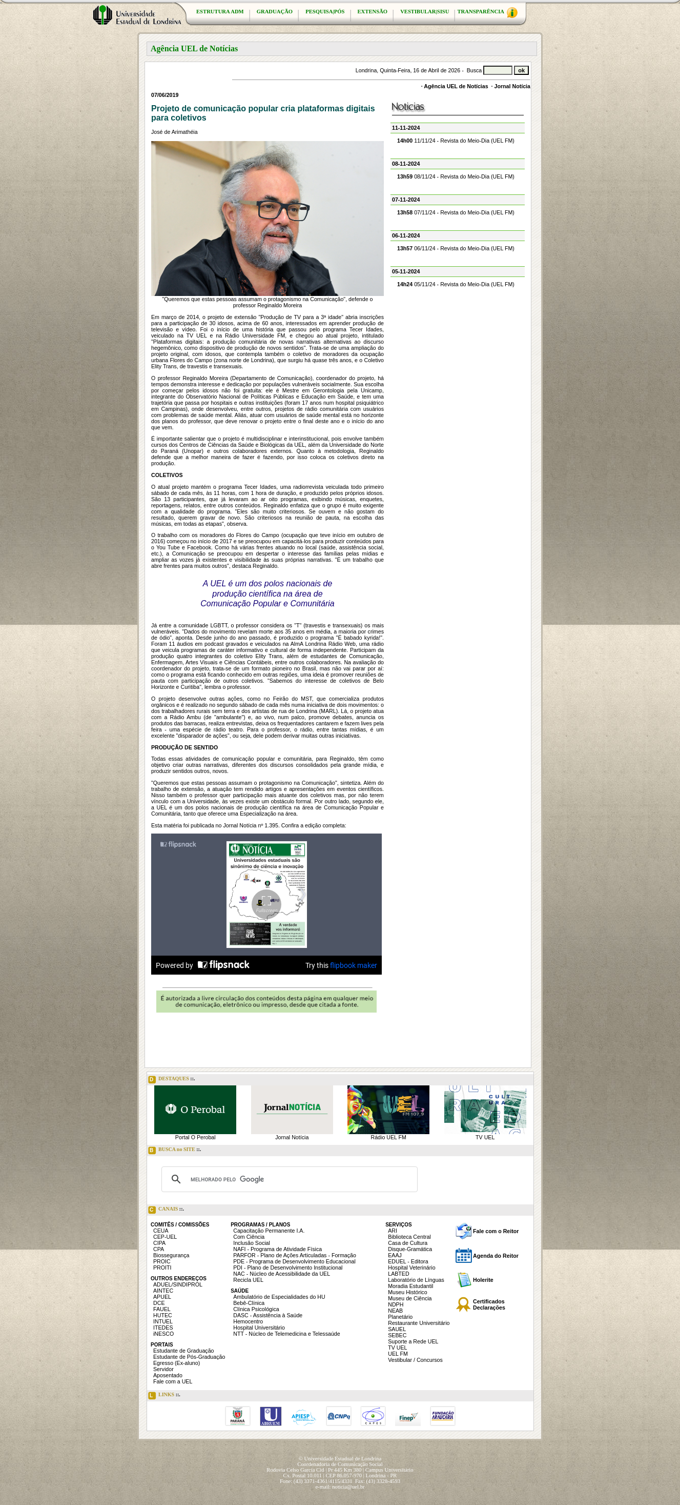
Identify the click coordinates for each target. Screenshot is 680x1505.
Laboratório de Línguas (416, 1280)
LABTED (398, 1274)
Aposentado (167, 1375)
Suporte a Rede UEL (413, 1341)
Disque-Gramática (410, 1249)
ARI (392, 1230)
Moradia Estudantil (410, 1286)
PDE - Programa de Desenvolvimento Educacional (294, 1261)
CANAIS (166, 1210)
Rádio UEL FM (388, 1137)
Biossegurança (171, 1255)
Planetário (400, 1317)
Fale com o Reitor (496, 1231)
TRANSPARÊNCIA (487, 12)
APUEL (162, 1297)
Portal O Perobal (195, 1137)
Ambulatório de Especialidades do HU (279, 1297)
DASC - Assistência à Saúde (267, 1315)
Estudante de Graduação (183, 1351)
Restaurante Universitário (418, 1323)
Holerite (483, 1280)
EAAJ (395, 1255)
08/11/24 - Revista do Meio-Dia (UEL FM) (455, 176)
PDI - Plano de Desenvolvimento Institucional (287, 1267)
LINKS (164, 1396)
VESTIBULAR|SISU (424, 11)
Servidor (163, 1369)
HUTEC (162, 1315)
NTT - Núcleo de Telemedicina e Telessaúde (286, 1334)
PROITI (162, 1267)
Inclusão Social (251, 1243)
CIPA (159, 1243)
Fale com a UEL (172, 1381)
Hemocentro (248, 1321)
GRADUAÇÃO (275, 11)
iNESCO (163, 1334)
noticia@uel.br (348, 1487)
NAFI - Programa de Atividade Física (277, 1249)
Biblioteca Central (409, 1237)
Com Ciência (248, 1237)
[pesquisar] (288, 1179)
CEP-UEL (165, 1237)
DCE (159, 1303)
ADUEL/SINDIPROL (177, 1284)
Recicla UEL (248, 1280)
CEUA (161, 1230)
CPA (158, 1249)
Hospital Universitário (259, 1327)
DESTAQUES (171, 1080)
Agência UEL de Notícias (456, 86)
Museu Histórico (407, 1292)
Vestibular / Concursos (415, 1360)
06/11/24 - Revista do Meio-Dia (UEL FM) (455, 248)
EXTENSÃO (373, 11)
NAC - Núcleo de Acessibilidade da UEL (281, 1274)
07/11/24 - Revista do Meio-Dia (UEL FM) (455, 212)
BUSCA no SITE (174, 1150)
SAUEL (397, 1329)
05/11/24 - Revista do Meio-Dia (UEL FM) (455, 284)
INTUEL (163, 1321)
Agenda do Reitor (496, 1256)
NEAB (395, 1311)
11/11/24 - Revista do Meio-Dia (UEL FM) (455, 140)
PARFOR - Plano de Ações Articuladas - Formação (294, 1255)
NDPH (395, 1304)
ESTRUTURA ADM (220, 11)
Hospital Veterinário (411, 1267)
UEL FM (398, 1354)
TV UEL (485, 1137)
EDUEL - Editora (408, 1261)
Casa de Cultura (407, 1243)
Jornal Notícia (512, 86)
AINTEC (163, 1291)
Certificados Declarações (489, 1304)
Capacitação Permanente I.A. (268, 1230)
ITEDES (163, 1327)
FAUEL (162, 1309)
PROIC (162, 1261)
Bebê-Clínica (248, 1303)
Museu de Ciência (409, 1298)
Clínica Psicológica (256, 1309)
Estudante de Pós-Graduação (189, 1357)
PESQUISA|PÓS (324, 11)
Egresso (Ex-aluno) (176, 1363)
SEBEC (397, 1335)
